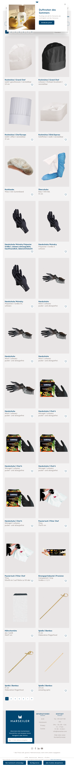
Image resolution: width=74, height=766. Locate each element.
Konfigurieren (34, 763)
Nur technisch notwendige (14, 763)
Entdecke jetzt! (46, 22)
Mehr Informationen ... (56, 759)
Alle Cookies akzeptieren (54, 763)
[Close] (65, 4)
